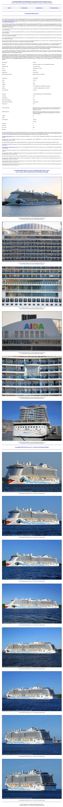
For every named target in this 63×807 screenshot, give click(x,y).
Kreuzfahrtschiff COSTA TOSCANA (10, 21)
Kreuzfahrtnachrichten (54, 7)
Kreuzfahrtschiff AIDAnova (7, 136)
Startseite (9, 7)
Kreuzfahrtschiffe (24, 7)
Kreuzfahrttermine (39, 7)
